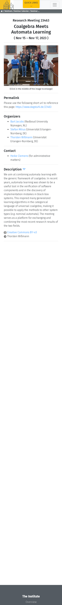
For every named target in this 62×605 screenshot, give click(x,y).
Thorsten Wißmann (21, 137)
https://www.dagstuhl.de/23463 (33, 106)
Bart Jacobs (17, 121)
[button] (8, 65)
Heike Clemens (19, 155)
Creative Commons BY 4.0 (20, 232)
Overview (31, 602)
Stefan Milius (17, 129)
